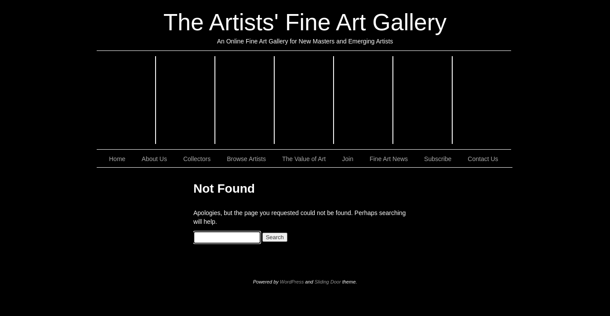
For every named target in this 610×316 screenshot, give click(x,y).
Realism (245, 100)
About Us (154, 158)
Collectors (197, 158)
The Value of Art (304, 158)
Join (347, 158)
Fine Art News (389, 158)
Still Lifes (363, 100)
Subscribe (437, 158)
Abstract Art (304, 100)
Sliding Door (328, 281)
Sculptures (482, 100)
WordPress (292, 281)
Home (117, 158)
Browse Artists (246, 158)
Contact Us (483, 158)
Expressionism (185, 100)
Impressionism (126, 100)
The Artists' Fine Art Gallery (305, 22)
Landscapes (423, 100)
